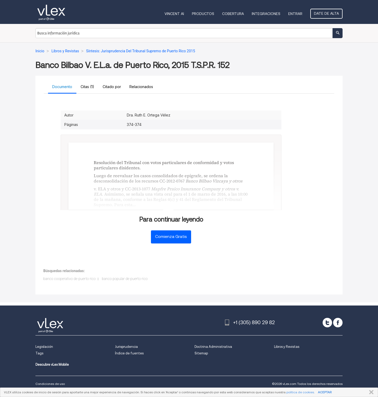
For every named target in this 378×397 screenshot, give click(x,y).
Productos (203, 14)
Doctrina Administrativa (213, 347)
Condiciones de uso (50, 383)
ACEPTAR (325, 392)
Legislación (44, 347)
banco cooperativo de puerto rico (69, 279)
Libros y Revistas (286, 347)
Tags (39, 353)
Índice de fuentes (129, 353)
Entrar (295, 14)
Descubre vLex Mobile (52, 365)
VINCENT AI (174, 14)
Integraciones (266, 14)
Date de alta (326, 13)
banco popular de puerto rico (125, 279)
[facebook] (338, 322)
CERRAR (370, 392)
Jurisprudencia (126, 347)
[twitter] (327, 322)
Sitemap (201, 353)
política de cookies (300, 392)
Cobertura (233, 14)
